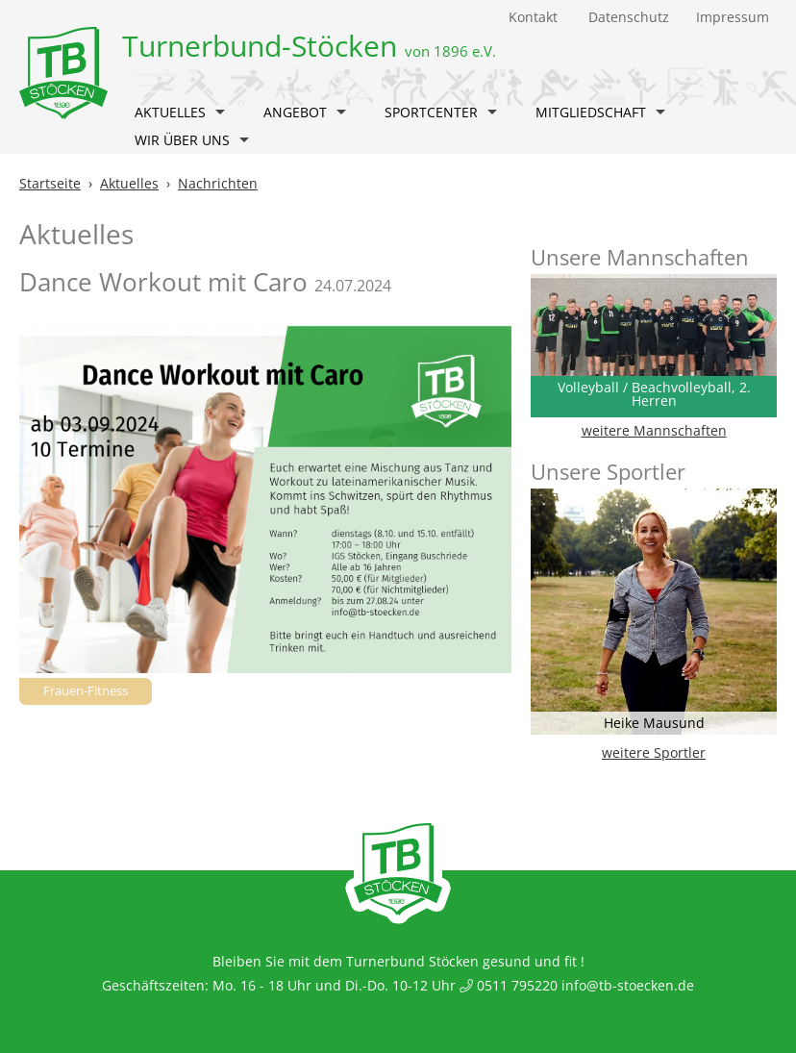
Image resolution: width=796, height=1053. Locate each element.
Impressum (732, 17)
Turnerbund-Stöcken (309, 45)
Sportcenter (441, 112)
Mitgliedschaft (600, 112)
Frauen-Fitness (85, 691)
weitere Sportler (654, 752)
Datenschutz (628, 17)
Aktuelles (180, 112)
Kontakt (533, 17)
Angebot (304, 112)
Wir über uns (192, 140)
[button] (220, 114)
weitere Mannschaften (654, 430)
